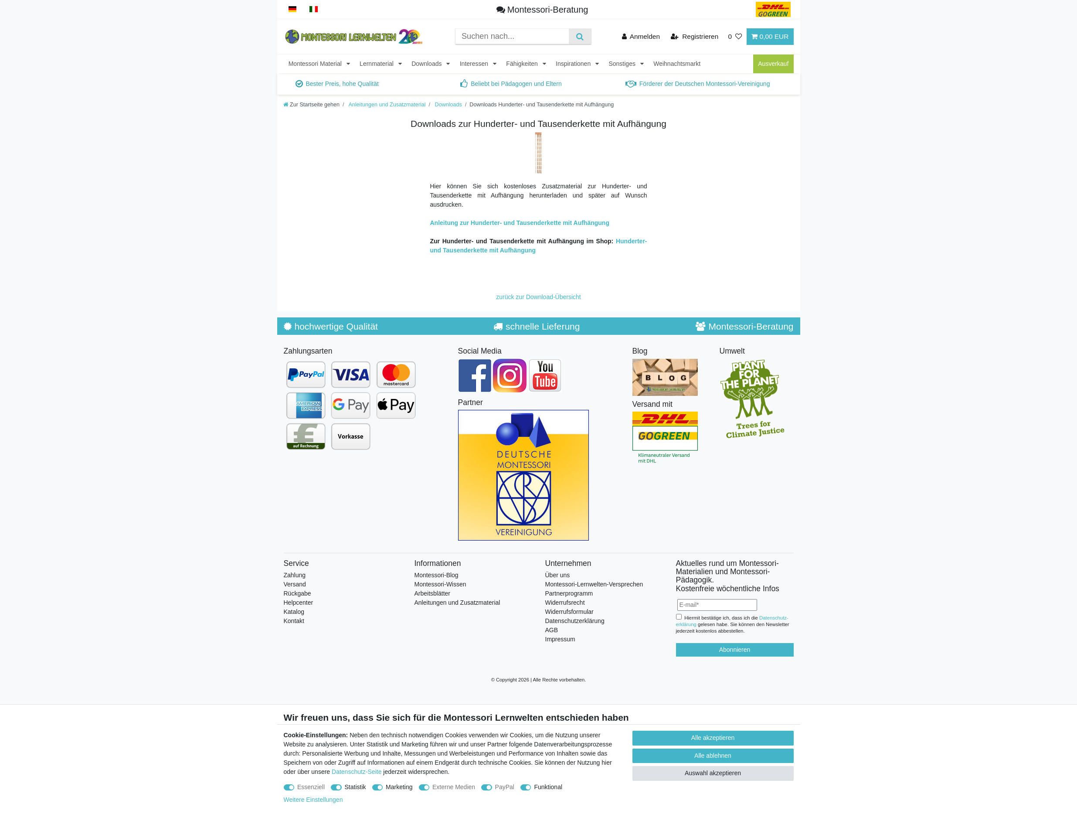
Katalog (294, 611)
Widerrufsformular (569, 611)
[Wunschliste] (735, 36)
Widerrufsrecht (565, 602)
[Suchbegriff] (512, 36)
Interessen (475, 63)
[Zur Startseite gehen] (311, 105)
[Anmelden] (641, 36)
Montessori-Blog (436, 575)
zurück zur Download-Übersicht (538, 296)
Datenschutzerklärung (575, 620)
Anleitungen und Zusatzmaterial (386, 105)
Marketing (399, 786)
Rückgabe (297, 593)
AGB (551, 630)
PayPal (504, 786)
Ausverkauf (773, 63)
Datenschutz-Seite (356, 771)
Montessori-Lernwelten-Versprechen (594, 584)
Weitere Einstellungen (313, 799)
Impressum (560, 639)
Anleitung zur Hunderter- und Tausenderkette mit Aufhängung (519, 222)
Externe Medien (453, 786)
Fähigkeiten (522, 63)
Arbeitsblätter (432, 593)
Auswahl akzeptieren (713, 773)
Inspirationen (574, 63)
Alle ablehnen (712, 755)
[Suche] (580, 36)
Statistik (355, 786)
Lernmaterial (377, 63)
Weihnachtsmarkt (676, 63)
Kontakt (294, 620)
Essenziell (311, 786)
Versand (295, 584)
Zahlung (295, 575)
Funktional (548, 786)
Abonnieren (735, 649)
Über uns (557, 575)
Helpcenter (298, 602)
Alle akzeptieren (713, 737)
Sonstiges (622, 63)
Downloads (427, 63)
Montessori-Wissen (440, 584)
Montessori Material (316, 63)
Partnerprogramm (569, 593)
